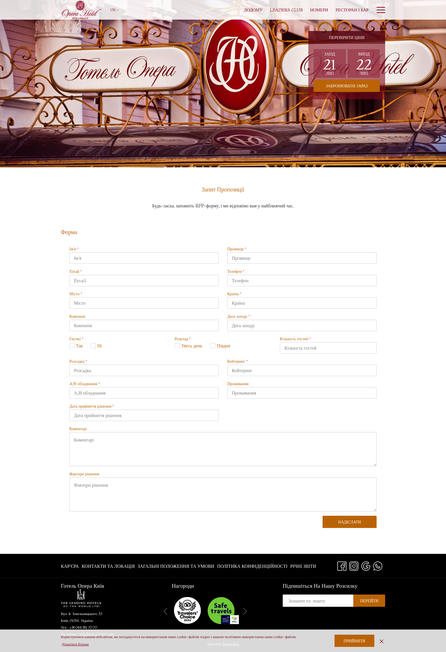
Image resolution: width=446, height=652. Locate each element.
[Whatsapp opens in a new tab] (377, 565)
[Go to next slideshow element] (245, 611)
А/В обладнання (84, 383)
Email (75, 271)
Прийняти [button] (354, 640)
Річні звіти (303, 566)
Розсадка (78, 361)
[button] (330, 63)
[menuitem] (253, 10)
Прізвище (236, 248)
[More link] (378, 10)
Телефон (235, 271)
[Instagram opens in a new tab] (353, 565)
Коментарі (78, 428)
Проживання (238, 383)
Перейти (369, 600)
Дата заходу (238, 316)
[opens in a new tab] (223, 610)
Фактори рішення (84, 473)
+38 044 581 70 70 (83, 627)
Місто (75, 293)
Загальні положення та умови (176, 566)
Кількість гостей (295, 338)
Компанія (77, 316)
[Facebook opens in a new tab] (341, 565)
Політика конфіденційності (252, 566)
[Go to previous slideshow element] (165, 611)
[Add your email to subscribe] (318, 601)
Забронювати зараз (347, 85)
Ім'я (74, 248)
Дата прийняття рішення (91, 406)
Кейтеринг (237, 361)
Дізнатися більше (75, 644)
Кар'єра (70, 566)
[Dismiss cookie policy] (381, 640)
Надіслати (349, 522)
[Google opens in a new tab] (365, 565)
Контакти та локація (108, 566)
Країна (234, 293)
